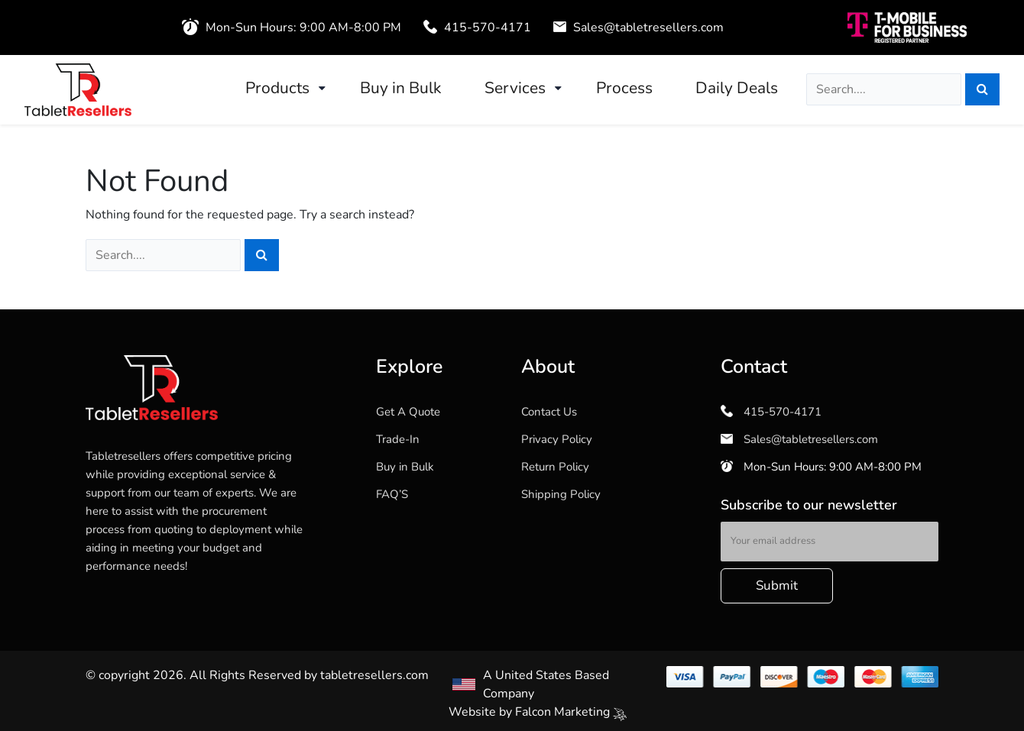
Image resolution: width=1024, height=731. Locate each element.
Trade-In (398, 439)
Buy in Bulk (401, 88)
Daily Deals (736, 88)
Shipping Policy (561, 494)
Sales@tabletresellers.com (638, 27)
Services (515, 88)
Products (277, 88)
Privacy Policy (556, 439)
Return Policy (555, 466)
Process (624, 88)
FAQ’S (392, 494)
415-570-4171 (477, 27)
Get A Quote (408, 411)
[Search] (982, 89)
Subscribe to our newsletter (809, 505)
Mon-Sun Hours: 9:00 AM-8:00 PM (821, 466)
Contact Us (549, 411)
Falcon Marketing (571, 712)
